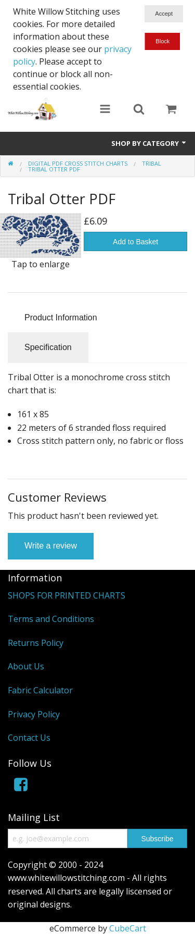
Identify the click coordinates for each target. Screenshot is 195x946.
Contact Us (29, 737)
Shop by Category (149, 143)
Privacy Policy (34, 714)
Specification (48, 347)
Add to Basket (135, 242)
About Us (26, 666)
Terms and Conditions (51, 619)
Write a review (50, 545)
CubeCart (127, 928)
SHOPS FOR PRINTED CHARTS (66, 595)
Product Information (60, 317)
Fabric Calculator (40, 690)
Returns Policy (35, 643)
